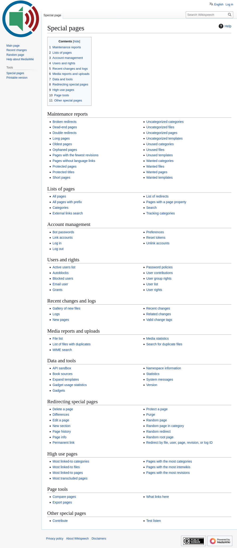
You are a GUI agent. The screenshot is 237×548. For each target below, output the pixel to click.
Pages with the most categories (169, 461)
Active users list (63, 267)
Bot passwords (63, 232)
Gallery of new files (66, 308)
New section (61, 426)
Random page (156, 420)
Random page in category (165, 426)
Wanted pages (156, 172)
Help (224, 26)
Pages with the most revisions (168, 473)
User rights (154, 290)
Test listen (153, 521)
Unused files (155, 150)
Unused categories (160, 144)
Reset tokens (156, 237)
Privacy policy (54, 538)
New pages (60, 320)
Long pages (61, 138)
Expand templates (65, 379)
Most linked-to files (66, 467)
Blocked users (62, 278)
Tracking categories (160, 213)
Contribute (60, 521)
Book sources (62, 374)
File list (57, 338)
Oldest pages (62, 144)
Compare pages (64, 497)
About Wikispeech (77, 538)
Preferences (155, 232)
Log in (56, 243)
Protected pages (64, 166)
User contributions (159, 273)
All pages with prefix (67, 202)
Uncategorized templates (164, 138)
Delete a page (62, 409)
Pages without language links (73, 161)
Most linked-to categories (70, 461)
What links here (157, 497)
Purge (150, 414)
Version (151, 385)
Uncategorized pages (161, 133)
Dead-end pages (64, 127)
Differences (60, 414)
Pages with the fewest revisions (75, 155)
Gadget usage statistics (69, 385)
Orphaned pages (64, 150)
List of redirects (157, 196)
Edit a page (60, 420)
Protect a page (157, 409)
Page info (59, 437)
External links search (67, 213)
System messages (159, 379)
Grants (57, 290)
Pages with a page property (166, 202)
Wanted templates (159, 177)
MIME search (62, 350)
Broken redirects (64, 122)
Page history (61, 431)
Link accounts (62, 237)
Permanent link (63, 442)
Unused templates (159, 155)
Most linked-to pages (67, 473)
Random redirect (158, 431)
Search (151, 208)
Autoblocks (60, 273)
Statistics (152, 374)
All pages (59, 196)
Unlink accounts (158, 243)
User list (152, 284)
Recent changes (158, 308)
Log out (57, 249)
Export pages (62, 502)
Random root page (160, 437)
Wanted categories (160, 161)
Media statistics (157, 338)
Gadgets (58, 390)
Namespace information (163, 368)
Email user (60, 284)
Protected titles (63, 172)
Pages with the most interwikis (168, 467)
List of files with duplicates (71, 344)
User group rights (158, 278)
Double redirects (64, 133)
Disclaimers (98, 538)
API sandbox (61, 368)
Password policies (159, 267)
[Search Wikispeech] (209, 14)
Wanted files (155, 166)
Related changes (158, 314)
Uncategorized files (160, 127)
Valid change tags (159, 320)
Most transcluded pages (69, 478)
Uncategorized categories (165, 122)
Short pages (61, 177)
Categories (60, 208)
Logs (55, 314)
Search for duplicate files (164, 344)
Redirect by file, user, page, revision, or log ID (179, 442)
